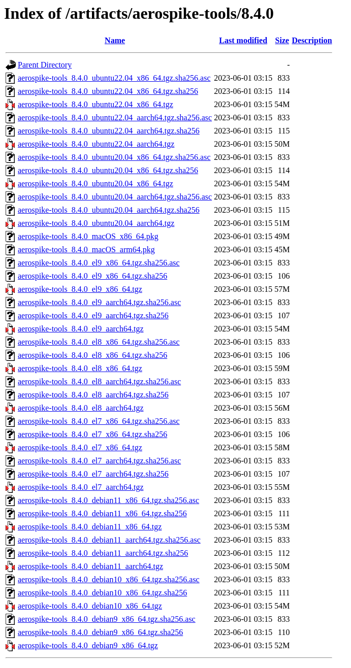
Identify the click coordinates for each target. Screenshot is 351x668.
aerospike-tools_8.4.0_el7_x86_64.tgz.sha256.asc (99, 421)
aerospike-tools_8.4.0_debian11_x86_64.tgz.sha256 (102, 513)
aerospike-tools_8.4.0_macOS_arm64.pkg (86, 249)
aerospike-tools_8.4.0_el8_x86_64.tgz (80, 368)
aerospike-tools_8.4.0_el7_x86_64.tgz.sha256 (92, 434)
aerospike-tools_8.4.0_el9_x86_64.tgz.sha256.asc (99, 262)
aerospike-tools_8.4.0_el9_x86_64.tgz (80, 289)
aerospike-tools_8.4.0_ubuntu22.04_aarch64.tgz (96, 144)
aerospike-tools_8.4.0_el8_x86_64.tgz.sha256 (92, 355)
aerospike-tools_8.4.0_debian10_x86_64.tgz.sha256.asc (109, 579)
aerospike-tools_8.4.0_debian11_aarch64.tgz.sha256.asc (109, 540)
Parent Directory (45, 64)
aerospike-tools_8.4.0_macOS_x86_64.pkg (88, 236)
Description (312, 40)
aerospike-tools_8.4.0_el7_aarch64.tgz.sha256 (93, 474)
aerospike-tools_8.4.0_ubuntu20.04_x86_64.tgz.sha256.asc (114, 157)
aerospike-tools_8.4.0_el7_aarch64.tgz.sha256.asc (99, 460)
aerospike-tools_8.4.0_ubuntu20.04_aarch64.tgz (96, 223)
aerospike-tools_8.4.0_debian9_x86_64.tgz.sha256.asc (107, 619)
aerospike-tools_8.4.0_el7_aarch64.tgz (80, 487)
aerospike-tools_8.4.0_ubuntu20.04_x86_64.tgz (95, 183)
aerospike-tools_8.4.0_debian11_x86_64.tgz (90, 526)
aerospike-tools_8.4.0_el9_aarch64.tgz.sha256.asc (99, 302)
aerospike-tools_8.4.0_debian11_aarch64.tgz (90, 566)
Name (115, 40)
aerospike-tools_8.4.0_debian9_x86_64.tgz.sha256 (100, 632)
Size (282, 40)
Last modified (243, 40)
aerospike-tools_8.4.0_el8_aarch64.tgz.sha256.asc (99, 381)
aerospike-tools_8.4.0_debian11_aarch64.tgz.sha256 (103, 553)
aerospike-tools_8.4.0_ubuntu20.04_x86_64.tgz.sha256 (108, 170)
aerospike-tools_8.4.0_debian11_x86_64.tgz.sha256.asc (108, 500)
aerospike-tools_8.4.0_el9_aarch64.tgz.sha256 (93, 315)
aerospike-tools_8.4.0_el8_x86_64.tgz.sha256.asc (99, 342)
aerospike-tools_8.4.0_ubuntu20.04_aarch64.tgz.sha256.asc (115, 196)
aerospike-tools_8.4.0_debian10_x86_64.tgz (90, 606)
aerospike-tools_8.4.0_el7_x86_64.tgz (80, 447)
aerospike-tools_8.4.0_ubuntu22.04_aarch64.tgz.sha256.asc (115, 117)
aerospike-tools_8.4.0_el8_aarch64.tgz (80, 408)
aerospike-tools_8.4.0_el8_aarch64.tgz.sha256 (93, 394)
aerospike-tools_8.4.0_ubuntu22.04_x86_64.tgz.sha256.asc (114, 78)
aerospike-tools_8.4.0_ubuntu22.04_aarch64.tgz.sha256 (109, 130)
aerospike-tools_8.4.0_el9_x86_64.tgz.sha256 (92, 276)
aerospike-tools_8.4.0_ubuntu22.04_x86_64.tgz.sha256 (108, 91)
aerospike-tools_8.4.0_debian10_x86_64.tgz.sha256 (102, 592)
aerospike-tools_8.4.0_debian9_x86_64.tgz (88, 645)
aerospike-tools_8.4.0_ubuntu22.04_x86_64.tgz (95, 104)
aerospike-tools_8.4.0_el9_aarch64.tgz (80, 328)
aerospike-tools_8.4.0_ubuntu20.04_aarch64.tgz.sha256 (109, 210)
